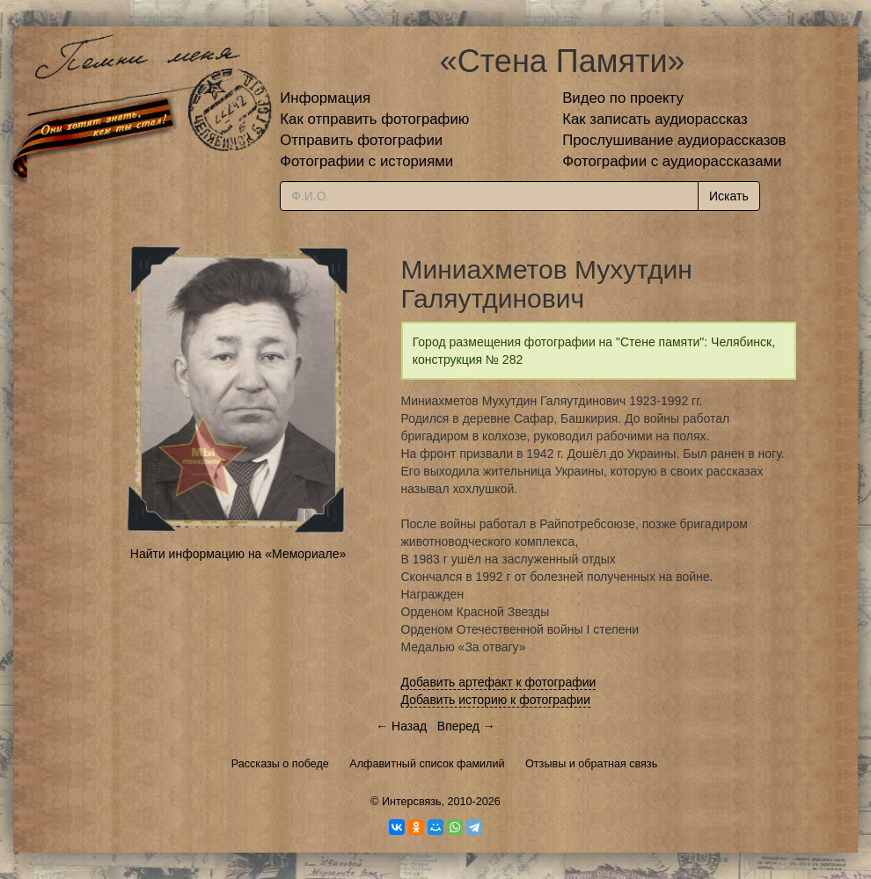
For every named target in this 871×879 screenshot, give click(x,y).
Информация (325, 98)
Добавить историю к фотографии (496, 700)
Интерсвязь (412, 801)
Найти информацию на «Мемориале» (238, 554)
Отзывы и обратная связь (591, 764)
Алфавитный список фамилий (426, 764)
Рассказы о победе (280, 764)
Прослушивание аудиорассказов (674, 140)
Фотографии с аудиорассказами (671, 161)
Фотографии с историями (366, 161)
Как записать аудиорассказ (655, 119)
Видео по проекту (623, 98)
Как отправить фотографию (374, 119)
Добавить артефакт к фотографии (499, 682)
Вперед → (466, 726)
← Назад (401, 726)
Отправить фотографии (361, 140)
